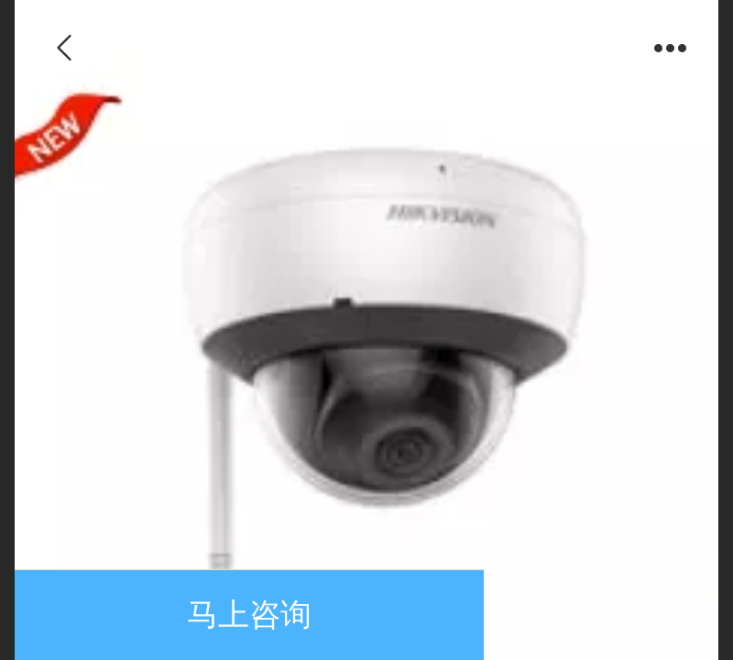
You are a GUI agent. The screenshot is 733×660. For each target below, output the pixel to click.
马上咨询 (249, 615)
